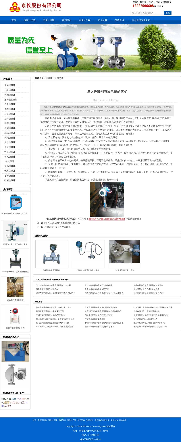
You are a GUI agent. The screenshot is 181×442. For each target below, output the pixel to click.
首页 (14, 20)
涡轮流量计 (9, 138)
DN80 (7, 405)
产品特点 (14, 402)
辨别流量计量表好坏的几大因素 (146, 289)
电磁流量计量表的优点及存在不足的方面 (150, 327)
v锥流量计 (9, 161)
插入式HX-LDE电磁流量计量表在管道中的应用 (55, 319)
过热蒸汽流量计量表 (15, 300)
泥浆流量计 (9, 171)
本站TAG (114, 420)
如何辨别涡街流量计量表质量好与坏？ (149, 293)
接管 (7, 402)
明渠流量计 (9, 123)
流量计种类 (29, 20)
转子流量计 (9, 114)
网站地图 (122, 420)
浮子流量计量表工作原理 (95, 319)
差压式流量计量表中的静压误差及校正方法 (151, 315)
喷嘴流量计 (9, 180)
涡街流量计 (9, 109)
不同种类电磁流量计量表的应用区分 (50, 315)
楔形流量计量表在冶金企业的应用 (50, 311)
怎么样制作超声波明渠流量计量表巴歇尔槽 (53, 285)
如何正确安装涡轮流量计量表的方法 (62, 223)
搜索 (168, 13)
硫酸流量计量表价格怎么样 (47, 289)
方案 (22, 402)
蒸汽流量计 (9, 157)
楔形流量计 (9, 176)
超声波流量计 (10, 99)
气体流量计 (9, 128)
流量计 (49, 78)
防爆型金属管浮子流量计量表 (15, 244)
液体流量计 (9, 119)
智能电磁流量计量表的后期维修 (146, 311)
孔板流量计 (9, 90)
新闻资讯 (66, 20)
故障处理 (119, 20)
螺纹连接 (6, 399)
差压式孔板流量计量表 (125, 270)
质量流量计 (9, 104)
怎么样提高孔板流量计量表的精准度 (148, 285)
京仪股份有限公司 (141, 20)
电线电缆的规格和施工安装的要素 (98, 285)
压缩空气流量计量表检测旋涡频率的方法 (52, 323)
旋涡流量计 (9, 166)
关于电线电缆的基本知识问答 (97, 289)
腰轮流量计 (9, 147)
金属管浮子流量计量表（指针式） (15, 213)
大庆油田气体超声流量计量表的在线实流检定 (103, 311)
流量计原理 (48, 20)
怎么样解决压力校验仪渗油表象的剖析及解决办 (104, 293)
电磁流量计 (9, 85)
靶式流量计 (9, 133)
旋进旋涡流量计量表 (51, 270)
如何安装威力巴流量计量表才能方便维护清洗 (54, 327)
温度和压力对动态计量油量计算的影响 (149, 323)
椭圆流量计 (9, 95)
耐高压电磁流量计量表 (15, 328)
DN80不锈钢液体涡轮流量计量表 (15, 272)
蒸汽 (24, 399)
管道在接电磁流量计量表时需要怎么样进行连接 (55, 293)
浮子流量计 (9, 152)
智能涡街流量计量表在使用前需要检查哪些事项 (104, 323)
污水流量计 (9, 142)
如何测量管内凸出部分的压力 (146, 319)
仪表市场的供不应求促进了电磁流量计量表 (53, 307)
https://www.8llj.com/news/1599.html (107, 219)
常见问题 (102, 20)
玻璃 (14, 399)
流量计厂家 (84, 20)
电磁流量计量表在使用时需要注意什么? (101, 307)
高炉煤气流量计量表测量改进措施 (98, 315)
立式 (19, 399)
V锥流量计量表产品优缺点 (58, 227)
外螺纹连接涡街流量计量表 (88, 270)
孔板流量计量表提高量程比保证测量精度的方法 (153, 307)
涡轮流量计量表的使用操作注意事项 (99, 327)
